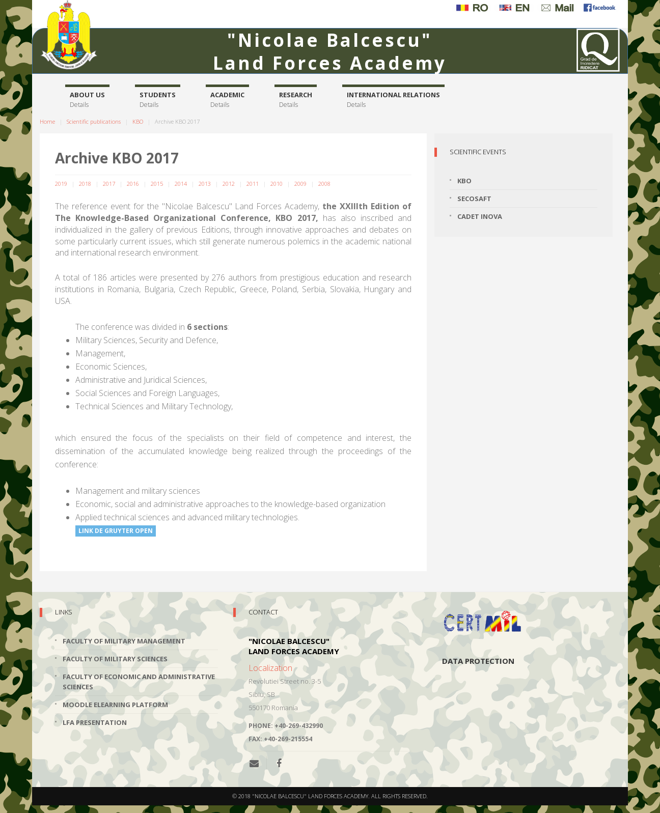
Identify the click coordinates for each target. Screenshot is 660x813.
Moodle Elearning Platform (115, 704)
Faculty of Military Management (124, 641)
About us (87, 100)
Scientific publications (94, 121)
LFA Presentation (95, 722)
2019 (61, 183)
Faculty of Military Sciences (115, 658)
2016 (133, 183)
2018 (85, 183)
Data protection (478, 661)
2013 (205, 183)
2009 (300, 183)
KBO (137, 121)
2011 (252, 183)
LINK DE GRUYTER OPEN (115, 530)
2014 (181, 183)
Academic (227, 100)
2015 (157, 183)
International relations (393, 100)
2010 (276, 183)
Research (295, 100)
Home (47, 121)
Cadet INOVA (479, 216)
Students (158, 100)
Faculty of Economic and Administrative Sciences (139, 681)
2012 (229, 183)
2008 (324, 183)
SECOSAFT (474, 198)
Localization (270, 668)
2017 (109, 183)
